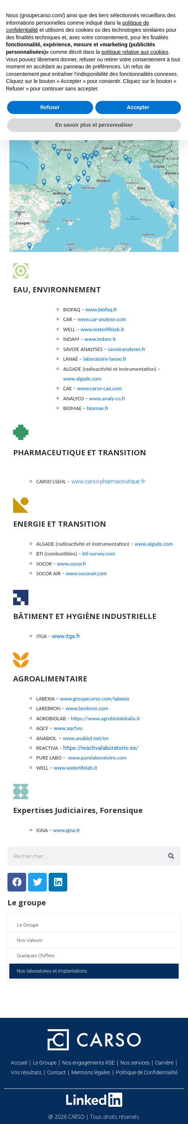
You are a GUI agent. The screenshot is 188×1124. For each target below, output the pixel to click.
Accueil (19, 1063)
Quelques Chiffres (36, 955)
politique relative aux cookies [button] (134, 52)
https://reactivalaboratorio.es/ (100, 748)
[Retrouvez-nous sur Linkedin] (94, 1100)
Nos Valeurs (30, 940)
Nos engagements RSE (88, 1063)
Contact (56, 1072)
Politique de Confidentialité (147, 1072)
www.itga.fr (66, 636)
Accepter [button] (138, 107)
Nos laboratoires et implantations (52, 971)
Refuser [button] (50, 107)
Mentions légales (90, 1072)
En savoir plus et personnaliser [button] (94, 125)
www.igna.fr (66, 830)
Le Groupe (27, 925)
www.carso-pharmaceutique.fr (107, 481)
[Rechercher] (171, 856)
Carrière (164, 1063)
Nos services (135, 1063)
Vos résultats (26, 1072)
